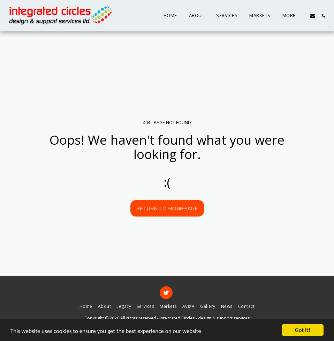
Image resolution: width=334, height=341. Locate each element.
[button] (313, 15)
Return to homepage (167, 208)
